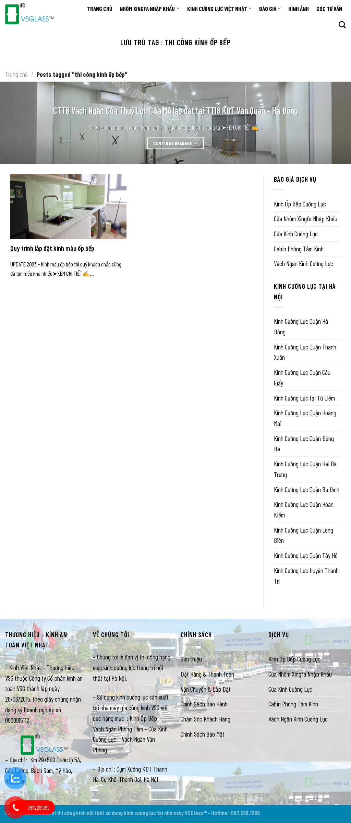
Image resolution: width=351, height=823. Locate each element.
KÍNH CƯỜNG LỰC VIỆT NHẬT (219, 8)
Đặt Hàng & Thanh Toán (207, 674)
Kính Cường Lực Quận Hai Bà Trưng (305, 469)
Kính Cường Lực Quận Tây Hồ (306, 555)
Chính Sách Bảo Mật (203, 734)
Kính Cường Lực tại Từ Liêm (304, 398)
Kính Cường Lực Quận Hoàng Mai (305, 418)
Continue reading (175, 143)
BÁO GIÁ (270, 8)
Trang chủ (16, 74)
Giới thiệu (191, 659)
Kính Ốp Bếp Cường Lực (300, 203)
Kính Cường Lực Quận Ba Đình (306, 489)
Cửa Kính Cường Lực (296, 234)
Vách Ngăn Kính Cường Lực (303, 263)
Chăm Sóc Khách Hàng (205, 719)
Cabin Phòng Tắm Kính (299, 248)
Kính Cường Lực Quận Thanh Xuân (305, 352)
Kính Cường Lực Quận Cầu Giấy (302, 377)
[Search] (342, 25)
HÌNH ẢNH (298, 8)
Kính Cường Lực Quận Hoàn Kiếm (304, 509)
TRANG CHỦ (99, 8)
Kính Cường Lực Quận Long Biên (303, 535)
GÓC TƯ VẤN (329, 8)
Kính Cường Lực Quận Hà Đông (301, 326)
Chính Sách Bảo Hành (204, 704)
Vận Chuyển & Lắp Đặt (206, 689)
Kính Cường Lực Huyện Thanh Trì (306, 575)
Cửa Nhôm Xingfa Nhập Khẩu (305, 219)
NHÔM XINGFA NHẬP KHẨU (149, 8)
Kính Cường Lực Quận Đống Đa (304, 443)
